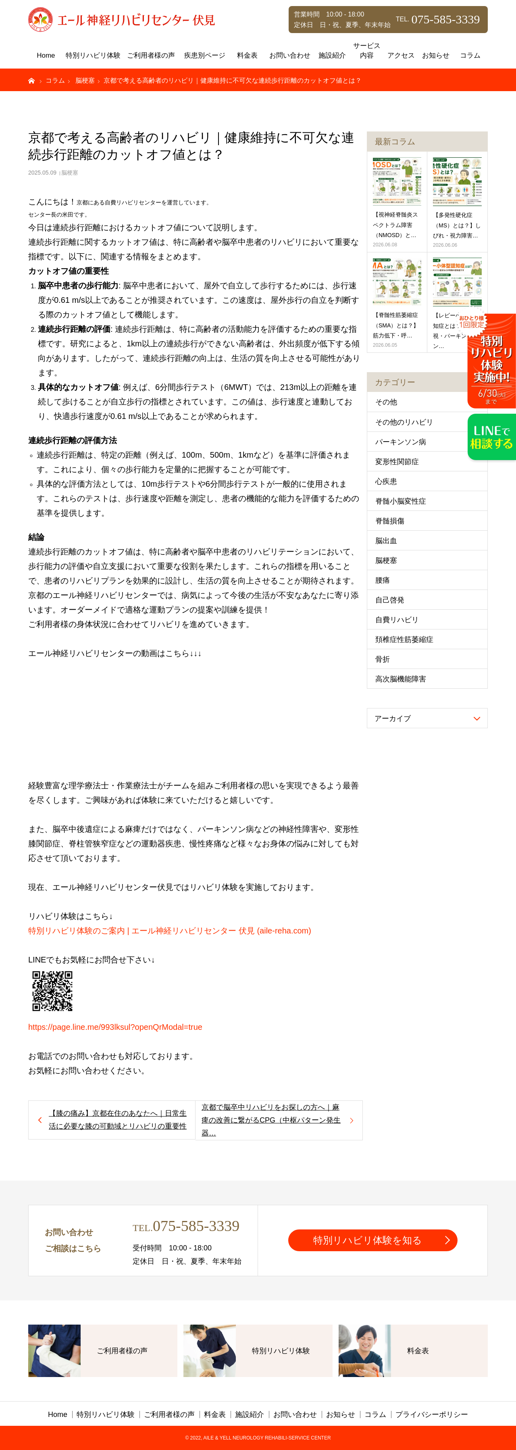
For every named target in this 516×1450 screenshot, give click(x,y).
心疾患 (386, 481)
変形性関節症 (397, 462)
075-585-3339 (196, 1225)
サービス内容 (367, 50)
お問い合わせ (289, 55)
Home (46, 55)
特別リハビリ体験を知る (367, 1240)
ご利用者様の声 (151, 55)
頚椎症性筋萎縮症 (404, 639)
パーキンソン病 (400, 442)
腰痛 (382, 580)
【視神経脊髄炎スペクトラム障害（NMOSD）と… (395, 224)
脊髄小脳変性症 (400, 501)
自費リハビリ (397, 620)
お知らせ (435, 55)
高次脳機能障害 (400, 679)
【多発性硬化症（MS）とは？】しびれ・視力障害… (457, 225)
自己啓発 (389, 600)
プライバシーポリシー (431, 1414)
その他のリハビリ (404, 422)
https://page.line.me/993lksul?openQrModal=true (115, 1027)
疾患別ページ (204, 55)
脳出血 (386, 541)
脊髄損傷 (389, 521)
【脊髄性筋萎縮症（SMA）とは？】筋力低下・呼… (396, 325)
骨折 (382, 659)
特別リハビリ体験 (93, 55)
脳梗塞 (69, 172)
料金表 (247, 55)
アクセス (401, 55)
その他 (386, 402)
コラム (470, 55)
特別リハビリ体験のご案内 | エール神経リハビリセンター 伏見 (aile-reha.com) (169, 930)
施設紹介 (332, 55)
